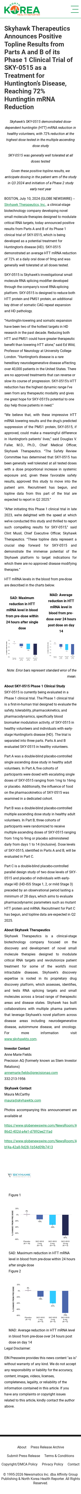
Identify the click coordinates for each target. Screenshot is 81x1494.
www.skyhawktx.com (20, 1039)
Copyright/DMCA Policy (20, 1464)
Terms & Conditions (59, 1456)
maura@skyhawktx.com (22, 1100)
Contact (73, 1464)
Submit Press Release (23, 1456)
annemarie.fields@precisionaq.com (31, 1073)
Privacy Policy (52, 1464)
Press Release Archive (47, 1447)
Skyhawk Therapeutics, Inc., (25, 205)
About (21, 1447)
